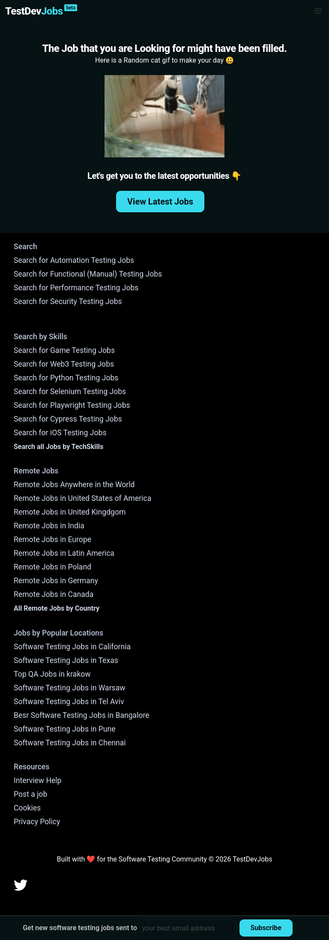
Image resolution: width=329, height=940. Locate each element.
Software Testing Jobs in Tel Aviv (69, 701)
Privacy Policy (37, 821)
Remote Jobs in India (49, 525)
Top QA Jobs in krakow (52, 674)
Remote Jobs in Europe (52, 539)
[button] (318, 11)
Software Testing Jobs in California (72, 646)
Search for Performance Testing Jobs (76, 287)
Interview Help (37, 780)
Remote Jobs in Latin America (64, 553)
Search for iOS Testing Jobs (60, 432)
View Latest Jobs (160, 201)
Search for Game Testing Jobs (64, 350)
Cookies (27, 808)
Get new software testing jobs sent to (80, 928)
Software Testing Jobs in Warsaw (70, 688)
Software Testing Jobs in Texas (66, 660)
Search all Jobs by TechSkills (58, 447)
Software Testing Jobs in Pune (65, 729)
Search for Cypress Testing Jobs (68, 419)
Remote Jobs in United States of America (82, 498)
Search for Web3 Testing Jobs (64, 364)
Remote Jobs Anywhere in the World (74, 484)
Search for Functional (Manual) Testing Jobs (88, 274)
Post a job (30, 794)
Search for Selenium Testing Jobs (70, 391)
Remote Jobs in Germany (56, 580)
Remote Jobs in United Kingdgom (70, 512)
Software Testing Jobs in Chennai (70, 742)
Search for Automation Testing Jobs (74, 260)
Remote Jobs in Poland (52, 567)
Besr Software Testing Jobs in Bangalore (82, 715)
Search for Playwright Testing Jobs (72, 405)
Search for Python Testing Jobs (66, 378)
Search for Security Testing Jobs (68, 301)
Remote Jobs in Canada (53, 594)
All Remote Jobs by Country (56, 608)
